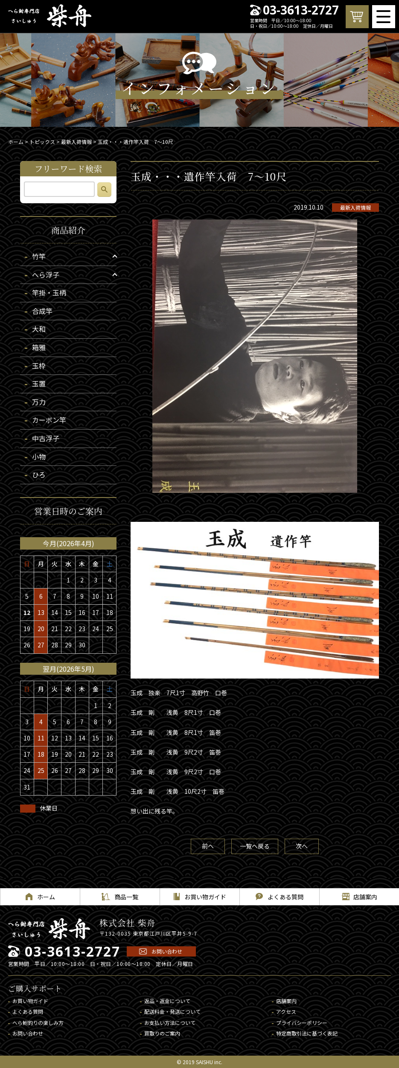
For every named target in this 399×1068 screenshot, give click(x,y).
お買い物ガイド (30, 1000)
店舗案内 (286, 1000)
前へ (208, 846)
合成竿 (42, 311)
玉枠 (39, 365)
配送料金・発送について (172, 1011)
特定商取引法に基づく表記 (307, 1033)
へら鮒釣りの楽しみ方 (38, 1022)
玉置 (39, 383)
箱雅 (39, 347)
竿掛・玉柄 (49, 292)
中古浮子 (45, 438)
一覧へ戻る (255, 846)
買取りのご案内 (162, 1033)
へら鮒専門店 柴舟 (49, 15)
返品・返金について (167, 1000)
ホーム (15, 141)
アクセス (286, 1011)
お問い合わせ (166, 951)
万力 (39, 402)
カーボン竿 (49, 420)
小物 (39, 456)
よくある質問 (27, 1011)
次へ (302, 846)
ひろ (39, 474)
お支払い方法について (169, 1022)
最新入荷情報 (355, 207)
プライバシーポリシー (301, 1022)
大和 (39, 329)
